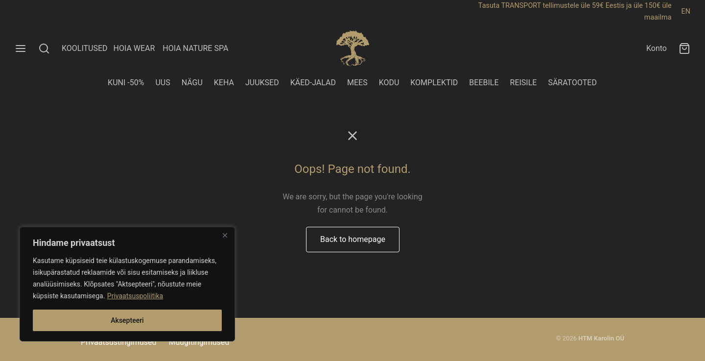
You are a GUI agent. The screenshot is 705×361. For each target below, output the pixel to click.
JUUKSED (262, 82)
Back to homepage (352, 239)
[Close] (225, 235)
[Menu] (20, 48)
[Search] (44, 48)
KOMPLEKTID (434, 82)
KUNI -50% (126, 82)
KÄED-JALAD (313, 82)
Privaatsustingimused (118, 342)
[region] (127, 284)
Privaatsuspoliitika (135, 296)
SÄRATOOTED (572, 82)
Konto (656, 48)
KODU (389, 82)
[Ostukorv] (684, 48)
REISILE (523, 82)
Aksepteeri (127, 320)
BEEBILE (483, 82)
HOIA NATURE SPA (195, 48)
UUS (162, 82)
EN (686, 11)
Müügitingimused (198, 342)
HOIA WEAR (138, 48)
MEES (357, 82)
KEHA (224, 82)
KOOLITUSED (85, 48)
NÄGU (192, 82)
